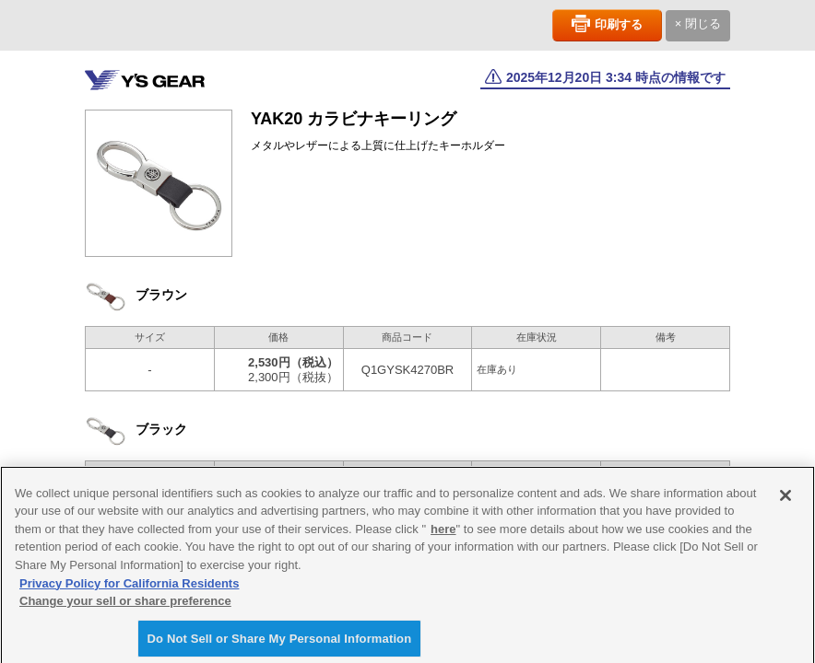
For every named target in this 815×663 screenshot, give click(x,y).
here (443, 534)
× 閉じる (698, 23)
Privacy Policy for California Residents (129, 589)
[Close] (785, 501)
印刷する (619, 24)
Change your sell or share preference (125, 606)
